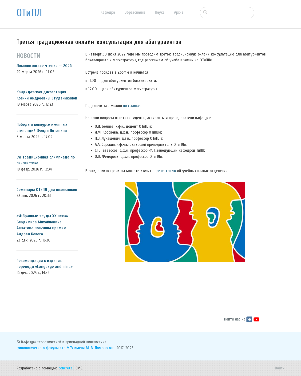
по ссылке (131, 105)
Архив (178, 12)
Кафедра (107, 12)
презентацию (165, 170)
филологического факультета (40, 347)
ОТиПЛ (29, 13)
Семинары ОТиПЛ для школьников (46, 189)
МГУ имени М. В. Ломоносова (91, 347)
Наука (160, 12)
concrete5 (66, 368)
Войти (280, 368)
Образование (135, 12)
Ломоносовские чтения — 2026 (44, 65)
